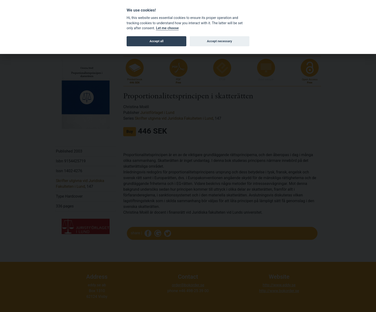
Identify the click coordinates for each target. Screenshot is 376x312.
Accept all (157, 41)
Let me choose (167, 28)
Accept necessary (219, 41)
